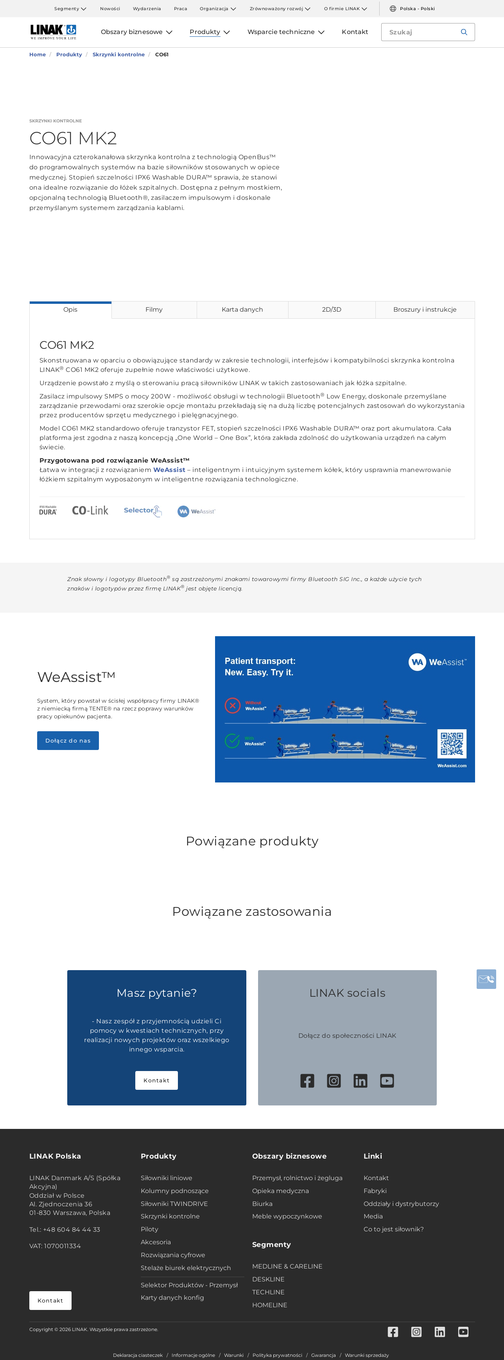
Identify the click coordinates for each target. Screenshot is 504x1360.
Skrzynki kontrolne (170, 1216)
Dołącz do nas (68, 740)
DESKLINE (268, 1279)
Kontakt (156, 1080)
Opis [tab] (70, 309)
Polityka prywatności (277, 1355)
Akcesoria (156, 1242)
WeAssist (169, 470)
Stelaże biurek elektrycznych (186, 1268)
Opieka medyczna (280, 1191)
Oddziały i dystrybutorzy (401, 1203)
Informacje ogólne (193, 1355)
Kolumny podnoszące (175, 1191)
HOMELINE (269, 1305)
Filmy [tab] (154, 309)
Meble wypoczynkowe (287, 1216)
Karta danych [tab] (242, 309)
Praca (181, 8)
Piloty (149, 1229)
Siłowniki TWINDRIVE (174, 1203)
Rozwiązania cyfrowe (173, 1255)
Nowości (110, 8)
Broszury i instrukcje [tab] (425, 309)
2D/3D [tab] (331, 309)
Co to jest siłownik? (394, 1229)
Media (373, 1216)
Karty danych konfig (172, 1297)
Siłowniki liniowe (166, 1178)
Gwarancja (323, 1355)
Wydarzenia (147, 8)
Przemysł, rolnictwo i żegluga (297, 1178)
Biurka (262, 1203)
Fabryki (375, 1191)
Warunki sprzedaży (367, 1355)
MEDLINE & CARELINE (287, 1266)
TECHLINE (268, 1292)
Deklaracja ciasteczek (138, 1355)
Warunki (234, 1355)
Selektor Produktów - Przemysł (189, 1285)
